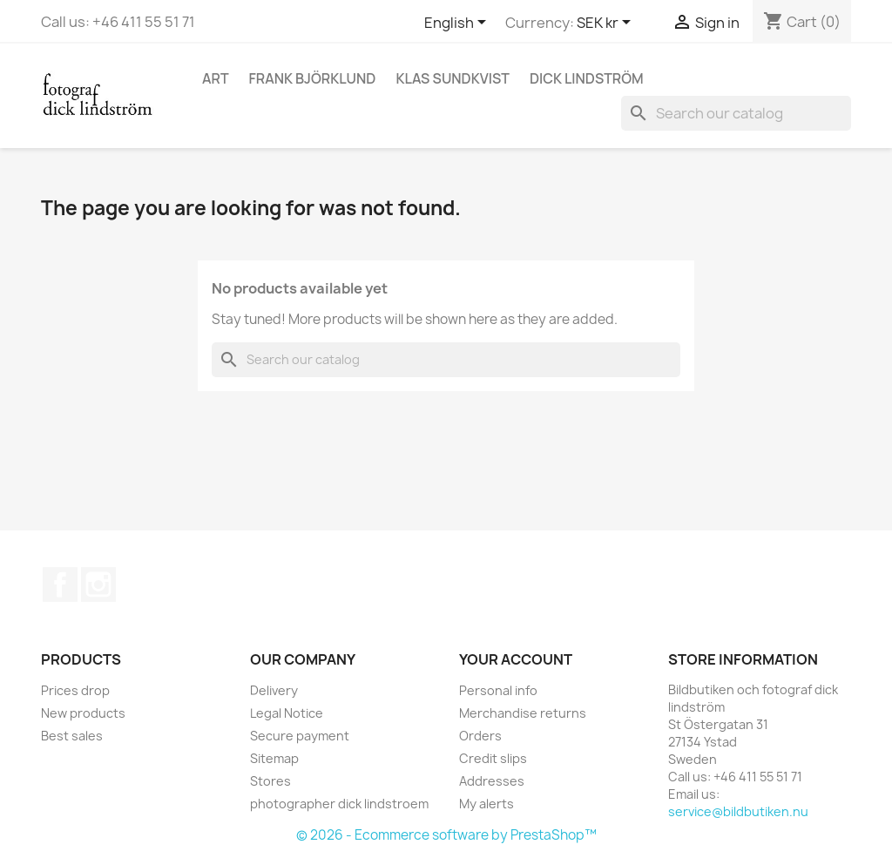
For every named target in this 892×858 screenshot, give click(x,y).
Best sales (72, 735)
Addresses (491, 781)
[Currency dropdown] (607, 23)
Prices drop (75, 690)
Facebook (60, 584)
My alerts (486, 803)
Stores (270, 781)
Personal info (498, 690)
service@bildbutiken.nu (738, 811)
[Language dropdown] (458, 23)
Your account (515, 659)
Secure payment (299, 735)
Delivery (274, 690)
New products (83, 713)
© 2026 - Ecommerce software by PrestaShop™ (446, 835)
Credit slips (493, 758)
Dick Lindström (587, 78)
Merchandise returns (522, 713)
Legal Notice (286, 713)
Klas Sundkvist (452, 78)
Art (215, 78)
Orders (480, 735)
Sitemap (274, 758)
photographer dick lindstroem (339, 803)
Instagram (98, 584)
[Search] (736, 113)
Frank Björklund (312, 78)
